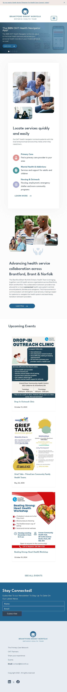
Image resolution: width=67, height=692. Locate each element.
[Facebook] (18, 682)
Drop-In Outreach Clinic (24, 402)
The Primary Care (15, 648)
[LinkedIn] (9, 682)
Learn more (7, 46)
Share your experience (16, 656)
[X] (13, 682)
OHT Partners (13, 652)
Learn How (20, 306)
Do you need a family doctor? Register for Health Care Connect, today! (26, 2)
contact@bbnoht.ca (20, 664)
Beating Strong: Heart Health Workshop (31, 552)
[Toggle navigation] (54, 18)
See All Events (33, 575)
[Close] (64, 2)
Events (10, 660)
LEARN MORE (21, 196)
